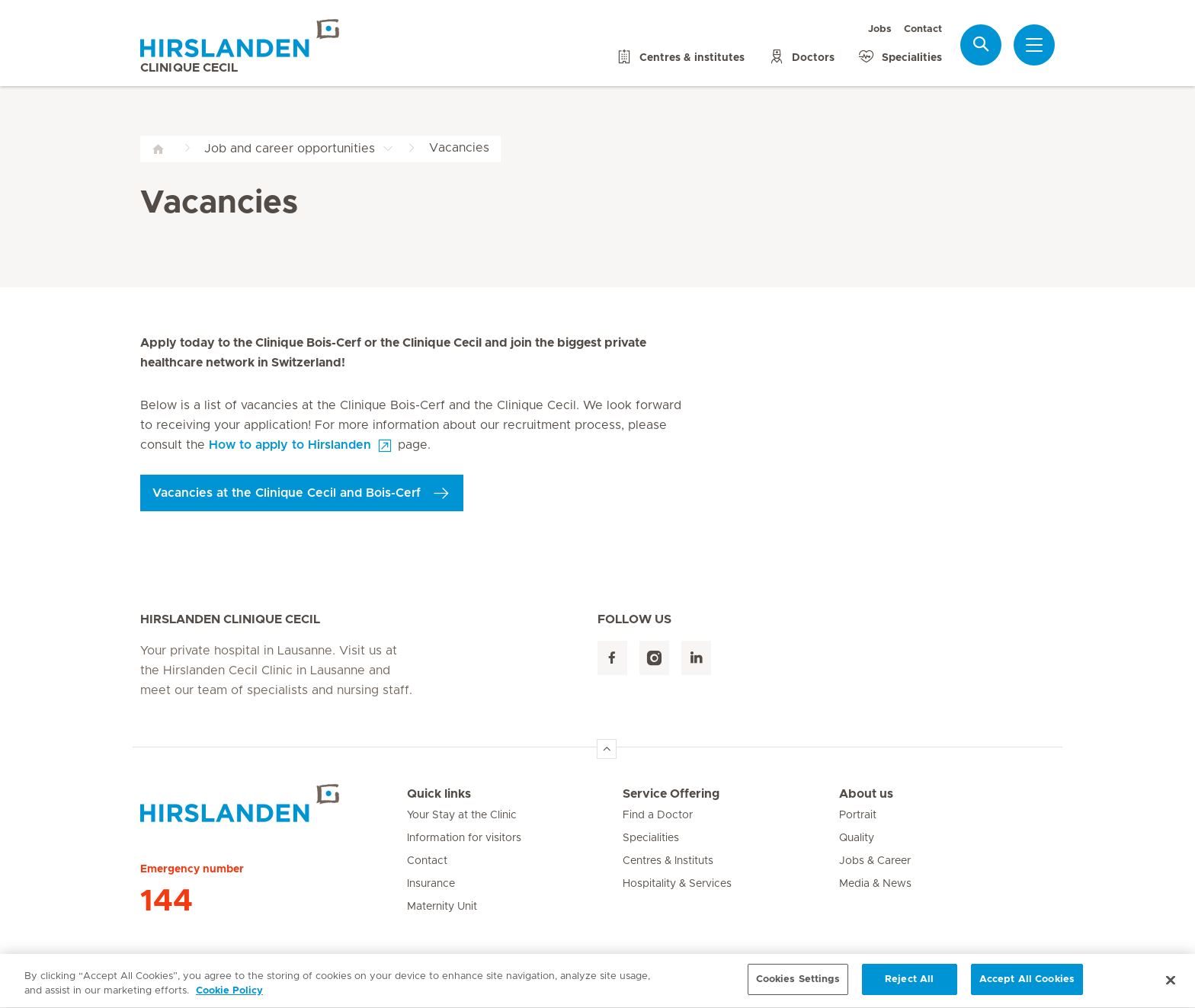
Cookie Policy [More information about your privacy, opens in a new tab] (229, 997)
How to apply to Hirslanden (290, 445)
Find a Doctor (658, 815)
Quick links (439, 794)
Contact (923, 29)
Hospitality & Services (677, 883)
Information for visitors (464, 838)
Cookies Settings (798, 985)
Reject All (909, 985)
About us (866, 794)
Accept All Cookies (1027, 985)
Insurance (431, 883)
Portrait (857, 815)
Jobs (880, 29)
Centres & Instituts (668, 861)
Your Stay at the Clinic (462, 815)
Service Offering (671, 794)
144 (166, 901)
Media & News (875, 883)
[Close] (1170, 985)
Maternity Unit (442, 906)
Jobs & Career (875, 861)
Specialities (651, 838)
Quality (856, 838)
